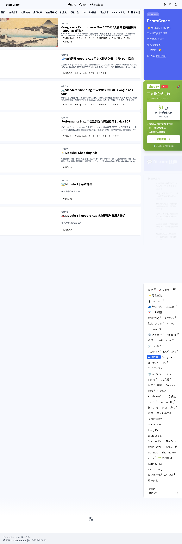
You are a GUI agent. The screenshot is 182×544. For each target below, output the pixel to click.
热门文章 (37, 12)
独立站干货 (51, 12)
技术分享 (13, 12)
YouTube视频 (89, 12)
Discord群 (161, 55)
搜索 (83, 4)
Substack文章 (119, 12)
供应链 (63, 12)
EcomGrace (20, 540)
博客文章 (104, 12)
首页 (72, 4)
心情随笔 (25, 12)
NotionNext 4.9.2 (22, 537)
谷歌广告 (74, 12)
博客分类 (135, 12)
